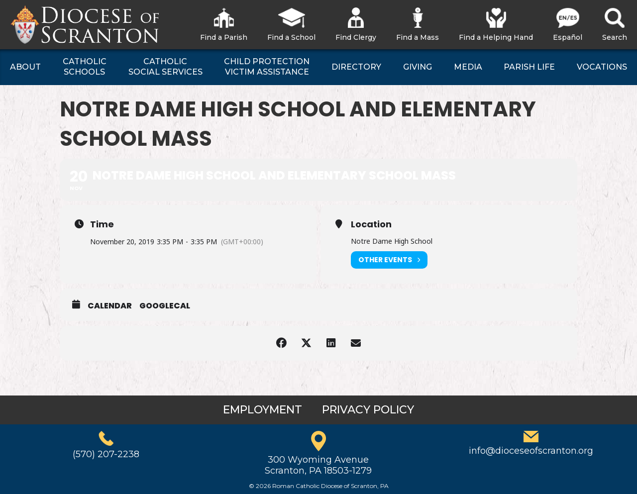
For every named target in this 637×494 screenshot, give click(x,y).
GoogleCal (164, 306)
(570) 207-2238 (106, 454)
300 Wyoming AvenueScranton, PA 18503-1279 (318, 465)
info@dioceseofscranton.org (531, 450)
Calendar (110, 306)
